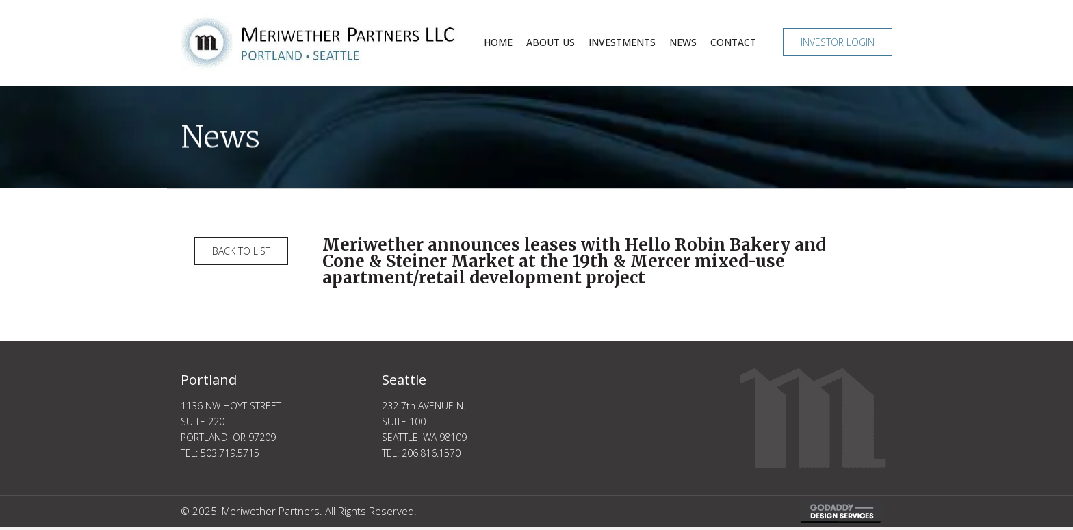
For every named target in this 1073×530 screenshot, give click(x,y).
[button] (837, 42)
